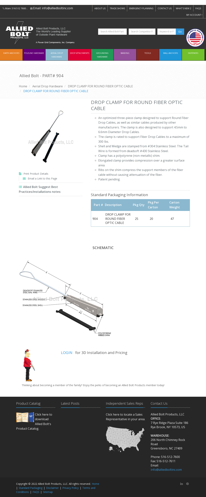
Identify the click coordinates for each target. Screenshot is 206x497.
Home (23, 86)
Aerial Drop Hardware (57, 55)
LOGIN (66, 352)
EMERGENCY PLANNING (141, 8)
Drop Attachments (79, 53)
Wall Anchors (170, 53)
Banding (125, 53)
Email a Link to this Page (42, 178)
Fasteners (193, 53)
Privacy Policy (70, 488)
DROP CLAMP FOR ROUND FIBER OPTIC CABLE (100, 86)
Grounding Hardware (102, 55)
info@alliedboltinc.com (57, 8)
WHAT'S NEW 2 (183, 8)
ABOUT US (99, 8)
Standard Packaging (30, 488)
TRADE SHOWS (117, 8)
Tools (148, 53)
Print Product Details (36, 173)
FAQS (198, 8)
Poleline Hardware (34, 53)
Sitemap (48, 492)
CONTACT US (165, 8)
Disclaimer (52, 488)
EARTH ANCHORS (11, 53)
